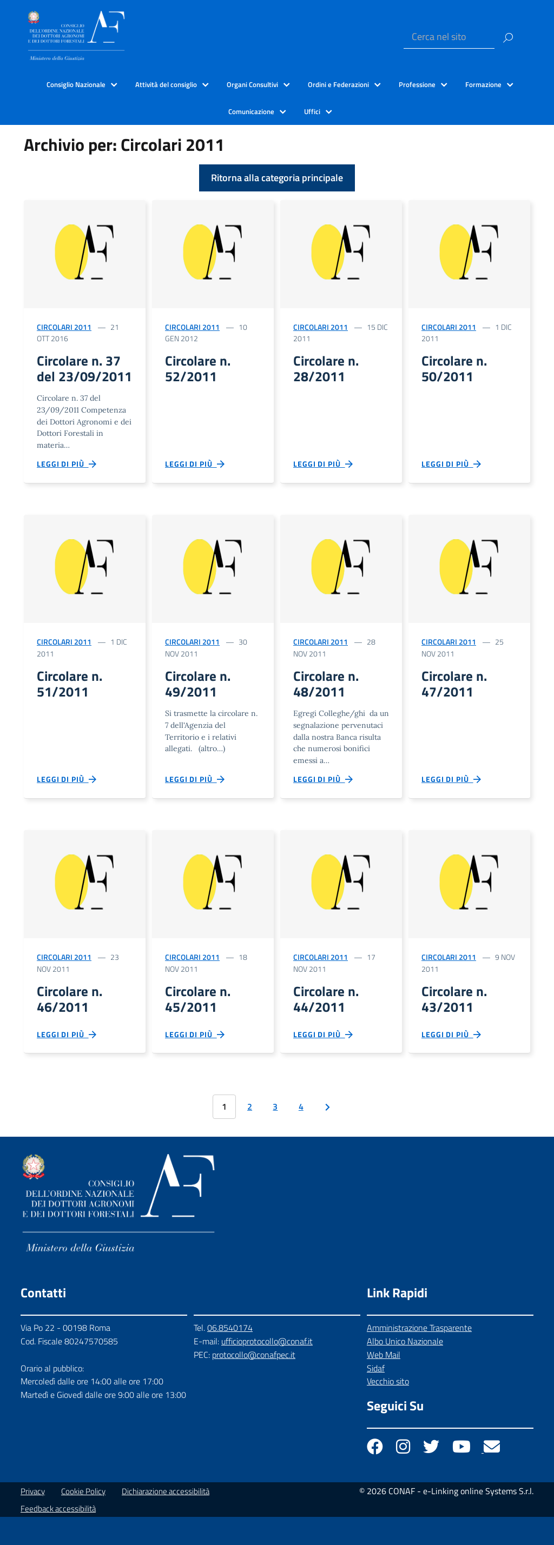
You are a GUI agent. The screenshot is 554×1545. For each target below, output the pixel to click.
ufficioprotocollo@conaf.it (267, 1369)
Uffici (312, 111)
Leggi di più (67, 483)
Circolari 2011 (64, 327)
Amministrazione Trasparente (419, 1355)
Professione (417, 84)
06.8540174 (230, 1355)
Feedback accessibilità (58, 1536)
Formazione (483, 84)
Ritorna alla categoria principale (277, 177)
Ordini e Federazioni (338, 84)
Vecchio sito (388, 1409)
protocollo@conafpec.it (253, 1382)
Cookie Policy (83, 1519)
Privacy (33, 1519)
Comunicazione (251, 111)
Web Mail (383, 1382)
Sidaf (376, 1395)
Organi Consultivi (252, 84)
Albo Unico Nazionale (405, 1369)
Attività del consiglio (166, 84)
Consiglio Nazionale (76, 84)
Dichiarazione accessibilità (165, 1519)
